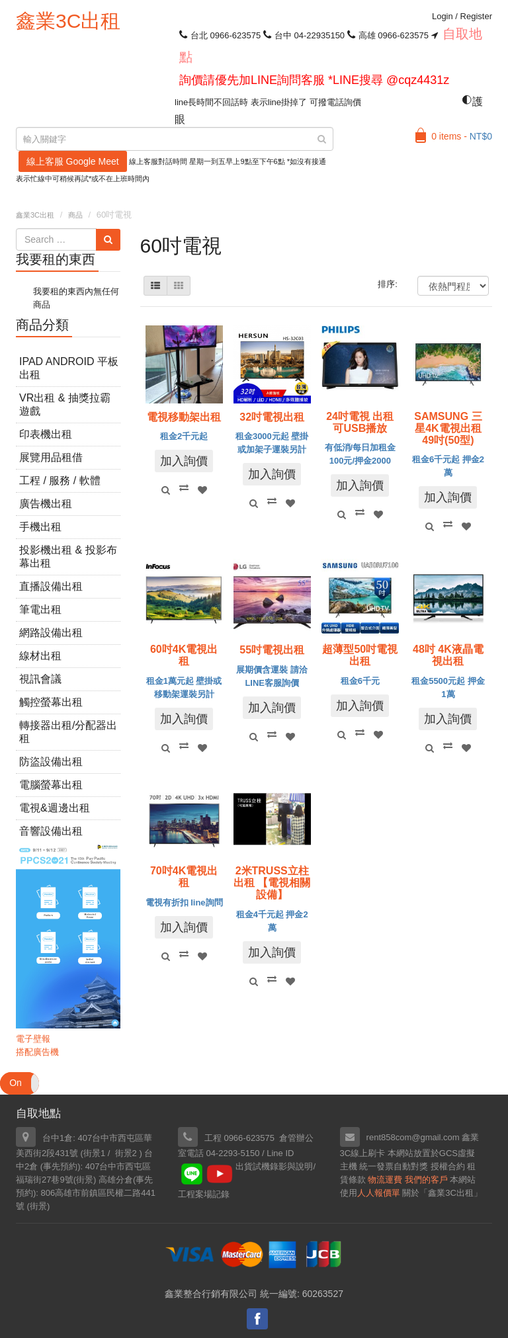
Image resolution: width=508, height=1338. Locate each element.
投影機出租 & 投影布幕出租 (68, 556)
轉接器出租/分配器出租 (68, 732)
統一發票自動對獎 (393, 1166)
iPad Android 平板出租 (68, 368)
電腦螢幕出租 (51, 784)
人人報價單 (378, 1193)
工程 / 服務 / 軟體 (60, 480)
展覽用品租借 (51, 457)
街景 (84, 1180)
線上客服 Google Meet (72, 161)
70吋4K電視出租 (184, 876)
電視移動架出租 (184, 417)
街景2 (126, 1153)
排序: (388, 284)
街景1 (94, 1153)
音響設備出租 (51, 831)
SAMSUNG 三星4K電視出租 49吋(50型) (448, 428)
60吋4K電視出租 (184, 655)
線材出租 (40, 655)
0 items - (461, 136)
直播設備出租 (51, 586)
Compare (183, 487)
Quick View (165, 490)
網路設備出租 (51, 632)
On (15, 1082)
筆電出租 (40, 609)
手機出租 (40, 526)
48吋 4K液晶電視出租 (448, 655)
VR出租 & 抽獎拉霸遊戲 (64, 404)
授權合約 (448, 1166)
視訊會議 (40, 679)
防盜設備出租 (51, 761)
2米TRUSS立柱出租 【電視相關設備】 (271, 882)
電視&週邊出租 (54, 808)
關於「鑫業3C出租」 (442, 1193)
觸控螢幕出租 (51, 702)
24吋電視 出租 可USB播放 (360, 422)
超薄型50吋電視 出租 (360, 655)
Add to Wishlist (202, 490)
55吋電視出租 (271, 649)
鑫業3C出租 (68, 21)
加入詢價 (184, 461)
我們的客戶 (426, 1180)
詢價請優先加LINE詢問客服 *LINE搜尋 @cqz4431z (314, 80)
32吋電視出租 (271, 417)
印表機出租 (45, 434)
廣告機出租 (45, 503)
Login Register (462, 16)
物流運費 (385, 1180)
